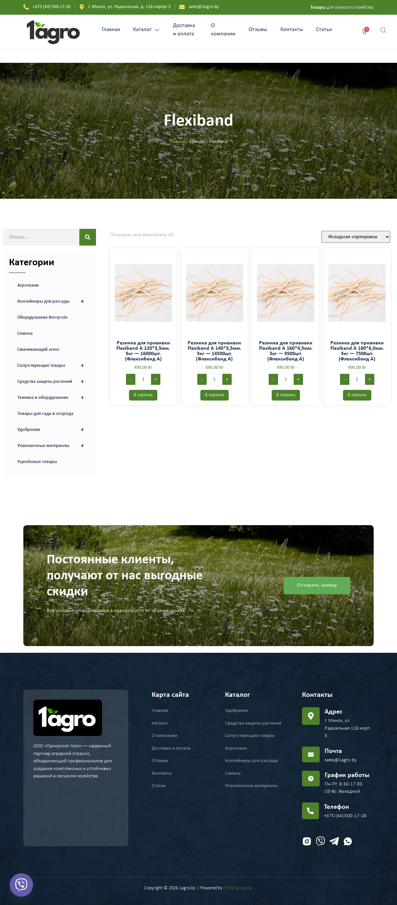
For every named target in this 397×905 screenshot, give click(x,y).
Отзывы (257, 29)
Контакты (291, 29)
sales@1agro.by (341, 760)
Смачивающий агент (38, 349)
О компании (223, 30)
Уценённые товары (37, 461)
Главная (111, 29)
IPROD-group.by (238, 888)
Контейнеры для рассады (53, 302)
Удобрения (53, 430)
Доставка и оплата (184, 30)
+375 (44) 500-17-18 (345, 815)
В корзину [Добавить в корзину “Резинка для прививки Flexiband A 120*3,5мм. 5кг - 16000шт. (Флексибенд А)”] (143, 395)
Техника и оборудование (53, 398)
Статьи (324, 29)
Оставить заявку (317, 585)
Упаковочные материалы (53, 446)
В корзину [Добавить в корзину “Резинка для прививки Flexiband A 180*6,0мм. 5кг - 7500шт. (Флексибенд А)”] (357, 395)
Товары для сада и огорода (45, 413)
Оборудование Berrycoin (42, 317)
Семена (25, 333)
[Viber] (21, 885)
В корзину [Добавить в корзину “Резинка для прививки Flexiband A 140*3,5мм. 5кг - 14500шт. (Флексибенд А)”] (214, 395)
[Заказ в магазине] (355, 237)
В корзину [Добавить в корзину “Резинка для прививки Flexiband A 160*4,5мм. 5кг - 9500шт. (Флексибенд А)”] (285, 395)
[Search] (87, 237)
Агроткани (28, 285)
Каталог (146, 29)
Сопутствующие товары (53, 366)
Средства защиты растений (53, 382)
